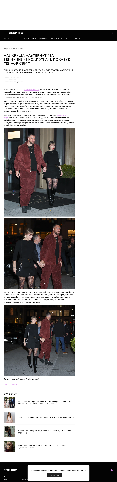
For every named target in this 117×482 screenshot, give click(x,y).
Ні (66, 475)
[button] (113, 478)
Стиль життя (56, 38)
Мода (14, 38)
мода (14, 384)
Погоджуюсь (55, 475)
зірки (7, 384)
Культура (43, 38)
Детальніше (81, 470)
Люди (6, 38)
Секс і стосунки (72, 38)
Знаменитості (17, 49)
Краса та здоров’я (27, 38)
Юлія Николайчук (14, 78)
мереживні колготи (31, 89)
